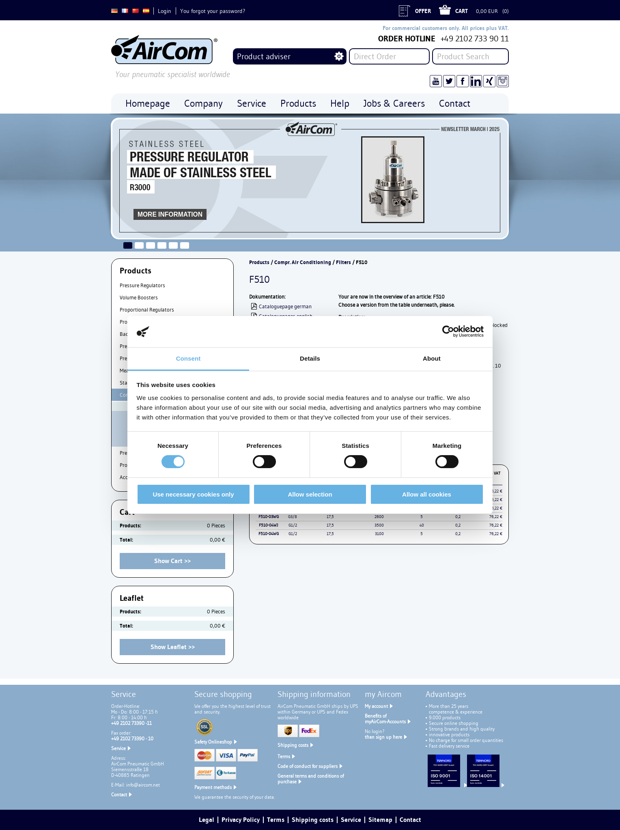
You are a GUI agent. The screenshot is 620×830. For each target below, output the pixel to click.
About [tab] (432, 358)
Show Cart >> (172, 561)
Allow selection (310, 494)
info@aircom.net (143, 785)
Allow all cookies (426, 494)
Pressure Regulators (142, 285)
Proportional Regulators (147, 309)
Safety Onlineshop (213, 742)
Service (118, 748)
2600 (379, 516)
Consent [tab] (188, 358)
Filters (343, 262)
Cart (461, 11)
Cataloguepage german (285, 306)
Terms (284, 756)
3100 (379, 533)
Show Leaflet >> (173, 647)
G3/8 (292, 516)
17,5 (330, 516)
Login (164, 11)
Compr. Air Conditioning (302, 262)
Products (259, 262)
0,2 (458, 516)
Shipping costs (293, 745)
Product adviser (264, 56)
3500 (379, 525)
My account (376, 706)
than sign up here (383, 737)
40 (422, 525)
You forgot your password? (212, 11)
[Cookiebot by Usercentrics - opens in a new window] (448, 331)
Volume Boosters (139, 297)
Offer (423, 11)
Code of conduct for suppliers (308, 766)
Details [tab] (310, 358)
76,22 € (495, 516)
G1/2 (292, 525)
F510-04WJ (268, 525)
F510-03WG (268, 516)
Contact (119, 794)
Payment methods (213, 787)
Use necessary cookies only (193, 494)
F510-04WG (268, 533)
